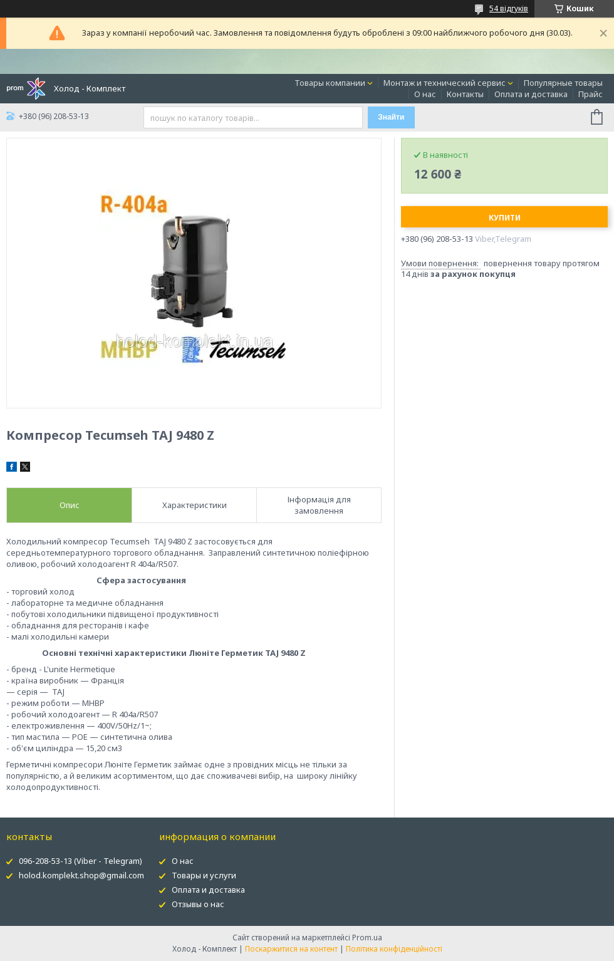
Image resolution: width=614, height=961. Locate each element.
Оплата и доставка (531, 94)
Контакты (465, 94)
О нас (425, 94)
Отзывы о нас (198, 904)
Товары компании (329, 82)
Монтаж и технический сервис (444, 82)
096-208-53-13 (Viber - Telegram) (80, 860)
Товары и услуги (204, 875)
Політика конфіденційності (394, 948)
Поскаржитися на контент (291, 948)
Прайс (590, 94)
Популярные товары (563, 82)
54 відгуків (508, 8)
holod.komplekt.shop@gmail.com (81, 875)
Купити (505, 217)
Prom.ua (367, 937)
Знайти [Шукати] (391, 117)
